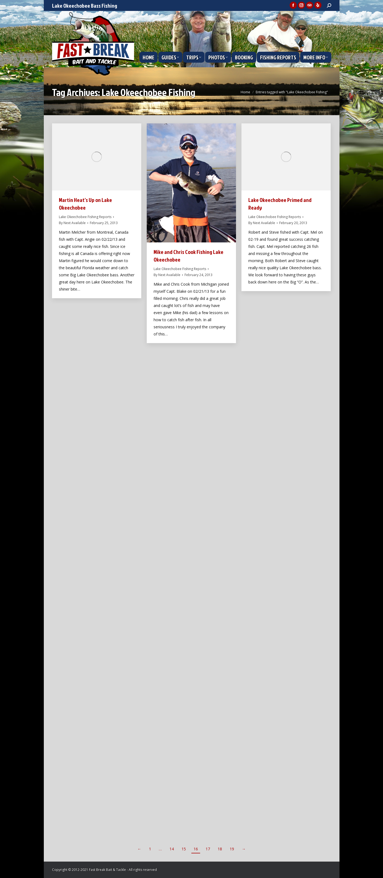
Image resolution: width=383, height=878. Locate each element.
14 (171, 848)
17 (208, 848)
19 (232, 848)
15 (184, 848)
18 (220, 848)
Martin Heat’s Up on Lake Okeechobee (85, 203)
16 (196, 848)
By (72, 223)
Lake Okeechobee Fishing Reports (85, 217)
